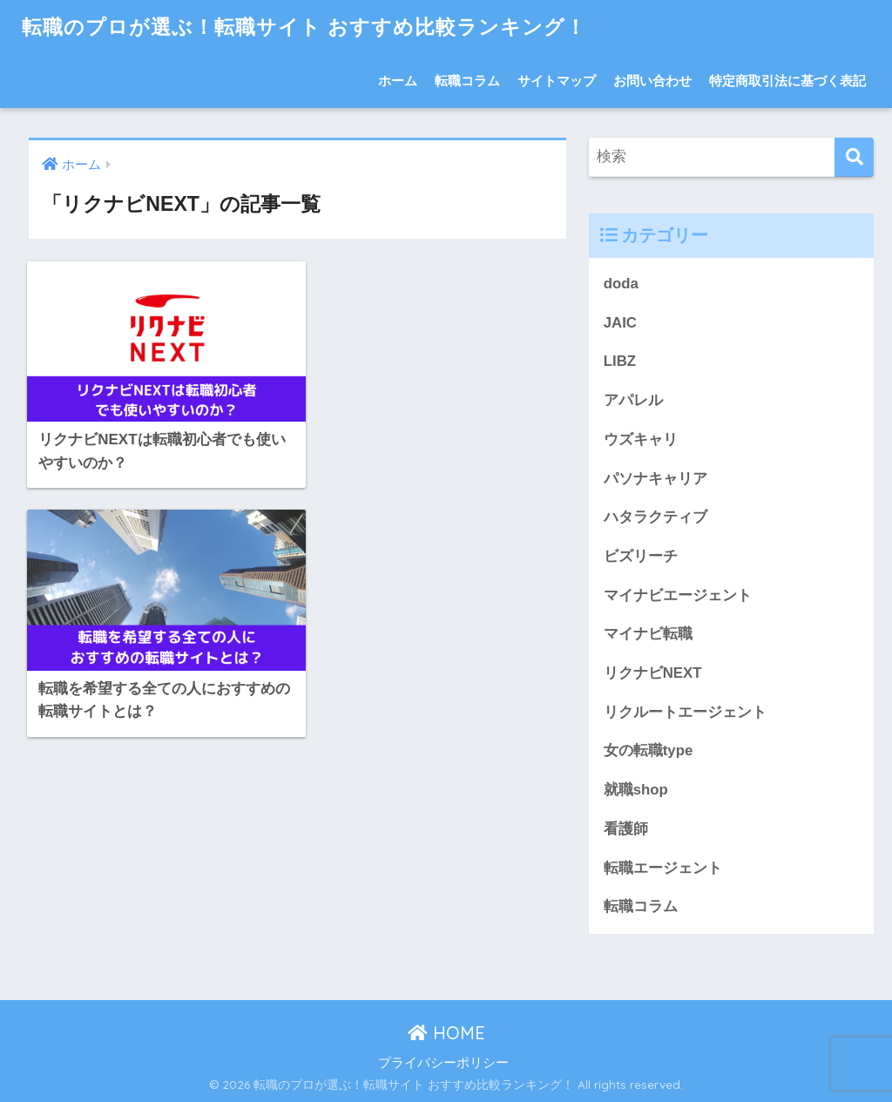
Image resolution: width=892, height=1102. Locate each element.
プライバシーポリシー (443, 1063)
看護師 (626, 829)
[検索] (854, 157)
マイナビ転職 (648, 633)
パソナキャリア (655, 478)
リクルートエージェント (685, 712)
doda (621, 283)
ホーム (397, 80)
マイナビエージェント (678, 595)
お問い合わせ (652, 80)
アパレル (633, 400)
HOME (446, 1033)
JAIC (620, 322)
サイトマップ (556, 80)
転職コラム (467, 80)
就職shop (636, 789)
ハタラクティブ (655, 517)
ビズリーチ (641, 556)
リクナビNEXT (653, 673)
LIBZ (620, 361)
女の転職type (648, 750)
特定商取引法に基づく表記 (787, 80)
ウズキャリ (641, 439)
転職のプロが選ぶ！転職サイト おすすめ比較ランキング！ (304, 26)
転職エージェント (663, 868)
